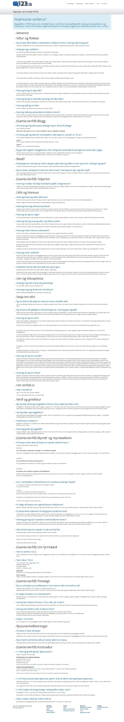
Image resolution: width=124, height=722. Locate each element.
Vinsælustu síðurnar (68, 710)
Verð (97, 3)
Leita (64, 707)
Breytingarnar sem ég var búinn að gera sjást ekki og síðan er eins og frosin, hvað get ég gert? (61, 163)
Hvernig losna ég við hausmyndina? (33, 206)
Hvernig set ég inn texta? (28, 372)
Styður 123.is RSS (24, 618)
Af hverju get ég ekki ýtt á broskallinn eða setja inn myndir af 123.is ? (49, 134)
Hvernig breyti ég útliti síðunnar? (32, 197)
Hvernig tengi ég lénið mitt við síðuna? (34, 289)
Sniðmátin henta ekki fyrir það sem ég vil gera (38, 266)
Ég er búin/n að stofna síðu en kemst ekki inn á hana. (41, 639)
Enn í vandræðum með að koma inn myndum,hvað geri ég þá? (45, 481)
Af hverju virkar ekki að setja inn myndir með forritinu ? (42, 442)
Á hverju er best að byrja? (28, 630)
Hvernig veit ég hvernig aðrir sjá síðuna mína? (38, 221)
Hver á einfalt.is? (24, 389)
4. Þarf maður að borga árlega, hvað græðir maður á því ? (43, 689)
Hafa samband (84, 709)
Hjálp (47, 709)
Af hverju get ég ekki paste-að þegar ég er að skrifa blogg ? (44, 125)
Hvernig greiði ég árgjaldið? (29, 429)
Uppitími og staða (85, 712)
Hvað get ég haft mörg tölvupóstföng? (34, 283)
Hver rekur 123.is (24, 560)
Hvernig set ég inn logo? (27, 214)
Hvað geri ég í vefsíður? (27, 49)
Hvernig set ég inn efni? (27, 318)
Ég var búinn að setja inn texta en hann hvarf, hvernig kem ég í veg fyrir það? (53, 170)
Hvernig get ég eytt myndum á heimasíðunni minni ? (41, 519)
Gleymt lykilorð (50, 712)
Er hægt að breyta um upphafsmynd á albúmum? (39, 504)
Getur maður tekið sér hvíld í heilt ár (33, 698)
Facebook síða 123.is (102, 707)
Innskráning (70, 3)
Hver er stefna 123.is (26, 551)
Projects (99, 709)
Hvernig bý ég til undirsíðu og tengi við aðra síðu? (39, 98)
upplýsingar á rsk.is (34, 563)
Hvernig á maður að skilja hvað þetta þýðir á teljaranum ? (43, 183)
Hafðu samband (89, 3)
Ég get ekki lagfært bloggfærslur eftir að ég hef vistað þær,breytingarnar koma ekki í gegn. (59, 150)
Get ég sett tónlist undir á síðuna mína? (35, 608)
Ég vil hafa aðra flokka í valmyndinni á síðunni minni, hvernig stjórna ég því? (52, 42)
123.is (47, 590)
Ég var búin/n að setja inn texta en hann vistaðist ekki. (42, 301)
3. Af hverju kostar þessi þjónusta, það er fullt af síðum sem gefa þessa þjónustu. (54, 678)
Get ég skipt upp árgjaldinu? (29, 412)
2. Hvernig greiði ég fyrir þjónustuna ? (34, 651)
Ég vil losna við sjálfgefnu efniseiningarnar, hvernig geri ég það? (46, 309)
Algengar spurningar (85, 707)
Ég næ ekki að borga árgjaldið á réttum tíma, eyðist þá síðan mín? (47, 404)
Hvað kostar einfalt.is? (27, 420)
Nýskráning (79, 3)
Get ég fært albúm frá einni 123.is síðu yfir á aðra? (40, 602)
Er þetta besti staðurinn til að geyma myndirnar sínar (41, 511)
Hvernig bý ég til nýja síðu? (29, 90)
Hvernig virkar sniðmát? (27, 252)
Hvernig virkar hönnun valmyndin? (32, 230)
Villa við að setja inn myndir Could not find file (38, 529)
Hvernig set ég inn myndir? (29, 355)
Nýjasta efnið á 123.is (69, 709)
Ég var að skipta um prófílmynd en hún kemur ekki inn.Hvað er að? (48, 585)
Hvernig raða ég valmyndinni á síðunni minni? (38, 112)
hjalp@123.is (47, 577)
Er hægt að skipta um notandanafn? (33, 594)
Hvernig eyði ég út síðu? (27, 105)
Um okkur (104, 3)
